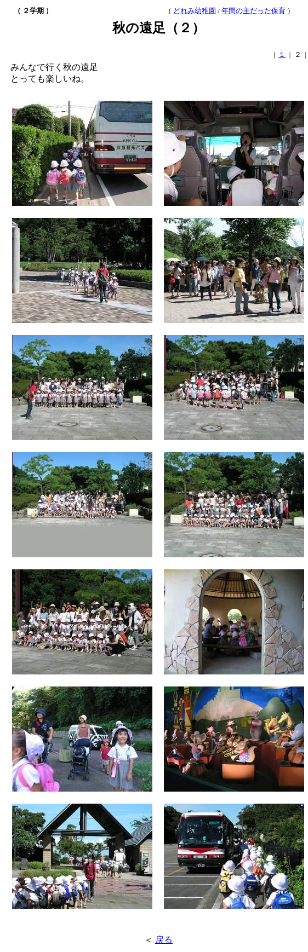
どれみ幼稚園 (194, 11)
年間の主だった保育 (253, 11)
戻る (164, 939)
